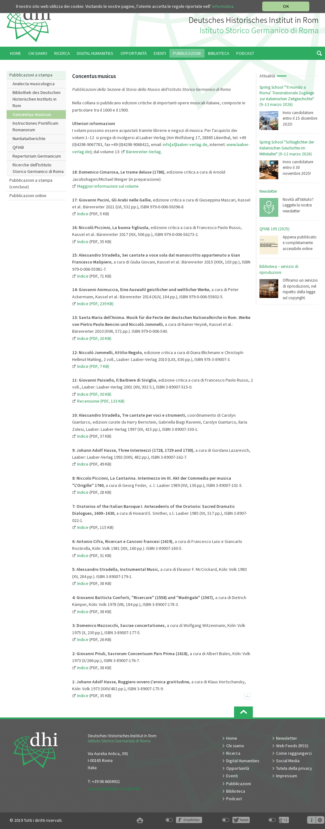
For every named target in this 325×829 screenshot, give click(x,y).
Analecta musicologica (34, 83)
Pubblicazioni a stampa (30, 75)
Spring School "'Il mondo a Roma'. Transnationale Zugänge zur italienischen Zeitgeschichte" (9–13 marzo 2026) (286, 96)
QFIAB (18, 147)
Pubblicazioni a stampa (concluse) (30, 183)
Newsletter (268, 191)
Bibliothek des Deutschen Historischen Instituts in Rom (37, 99)
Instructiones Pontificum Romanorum (35, 126)
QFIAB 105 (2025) (274, 229)
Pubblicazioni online (27, 195)
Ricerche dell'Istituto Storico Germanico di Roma (38, 168)
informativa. (223, 6)
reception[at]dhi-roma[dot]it (114, 788)
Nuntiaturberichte (29, 138)
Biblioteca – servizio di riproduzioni (278, 269)
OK (286, 6)
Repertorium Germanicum (37, 156)
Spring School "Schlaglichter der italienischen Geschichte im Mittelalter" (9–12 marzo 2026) (286, 147)
